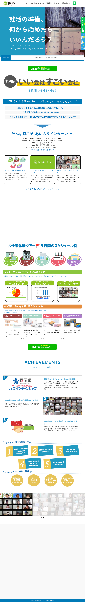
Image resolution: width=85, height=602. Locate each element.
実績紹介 (49, 3)
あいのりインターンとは (37, 3)
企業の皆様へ (66, 3)
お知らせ (56, 3)
